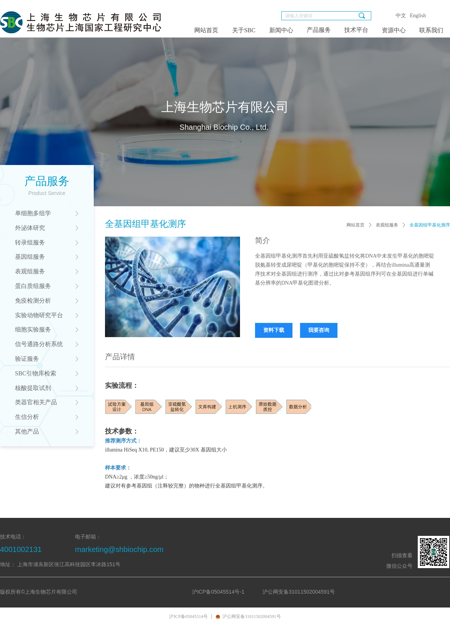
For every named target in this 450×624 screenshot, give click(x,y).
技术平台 (356, 30)
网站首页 (355, 225)
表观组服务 (387, 225)
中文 (401, 15)
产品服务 (319, 30)
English (418, 15)
